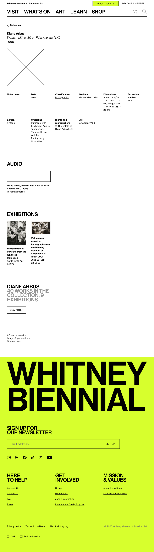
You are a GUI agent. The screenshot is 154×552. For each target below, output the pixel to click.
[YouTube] (49, 457)
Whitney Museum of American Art (25, 3)
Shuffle (134, 11)
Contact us (12, 493)
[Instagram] (9, 457)
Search (144, 11)
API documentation (16, 335)
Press (10, 504)
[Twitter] (41, 457)
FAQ (9, 499)
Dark (11, 536)
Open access (14, 341)
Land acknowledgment (115, 493)
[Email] (54, 444)
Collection (15, 25)
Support (59, 488)
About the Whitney (112, 488)
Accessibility (13, 488)
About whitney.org (59, 526)
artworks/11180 (87, 122)
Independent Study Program (69, 504)
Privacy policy (14, 526)
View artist (17, 310)
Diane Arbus (15, 33)
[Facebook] (25, 457)
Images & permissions (18, 338)
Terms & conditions (35, 526)
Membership (61, 493)
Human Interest (17, 191)
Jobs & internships (64, 499)
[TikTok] (33, 457)
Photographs (62, 97)
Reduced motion (30, 536)
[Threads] (17, 457)
